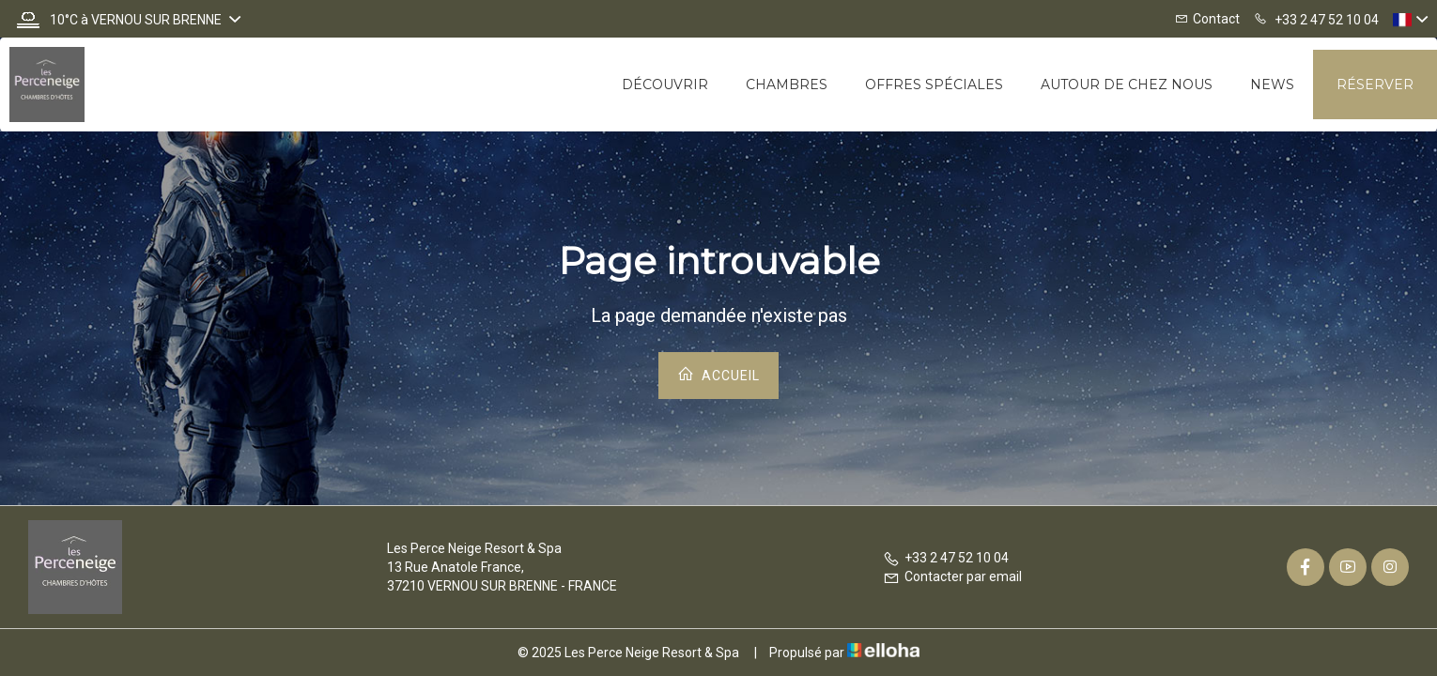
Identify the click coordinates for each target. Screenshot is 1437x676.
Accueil (718, 374)
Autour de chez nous (1127, 84)
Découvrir (665, 84)
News (1272, 84)
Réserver (1375, 84)
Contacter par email (952, 576)
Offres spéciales (934, 84)
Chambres (786, 84)
